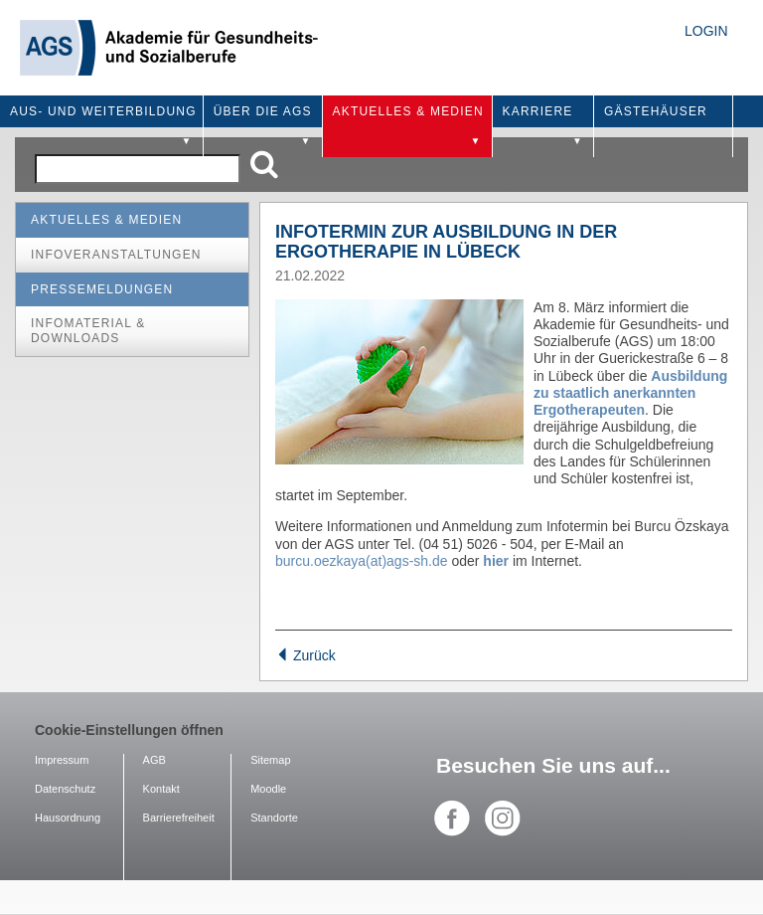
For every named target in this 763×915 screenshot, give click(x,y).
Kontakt (161, 789)
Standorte (274, 818)
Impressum (61, 760)
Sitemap (270, 760)
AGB (154, 760)
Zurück (305, 655)
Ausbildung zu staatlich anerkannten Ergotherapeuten (630, 393)
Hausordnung (67, 818)
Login (706, 31)
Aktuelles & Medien (106, 220)
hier (496, 561)
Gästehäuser (655, 111)
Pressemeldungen (102, 289)
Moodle (268, 789)
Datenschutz (65, 789)
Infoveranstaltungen (116, 255)
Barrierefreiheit (179, 818)
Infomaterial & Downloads (88, 330)
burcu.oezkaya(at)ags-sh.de (361, 561)
